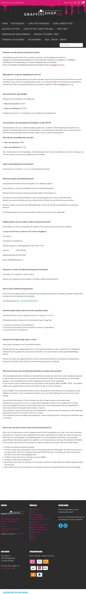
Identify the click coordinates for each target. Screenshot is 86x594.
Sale (32, 535)
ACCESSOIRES (35, 39)
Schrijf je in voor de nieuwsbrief (12, 3)
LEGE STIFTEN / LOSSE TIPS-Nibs (39, 29)
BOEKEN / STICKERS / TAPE (47, 34)
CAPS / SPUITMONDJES (39, 23)
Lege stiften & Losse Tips (39, 519)
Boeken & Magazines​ (38, 527)
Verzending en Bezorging (10, 519)
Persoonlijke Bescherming (40, 524)
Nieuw (33, 537)
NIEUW (54, 39)
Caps (32, 512)
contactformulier (7, 568)
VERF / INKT (63, 29)
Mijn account (70, 2)
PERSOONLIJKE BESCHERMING (17, 34)
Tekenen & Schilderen (39, 529)
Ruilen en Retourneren (9, 521)
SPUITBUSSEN (18, 23)
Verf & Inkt (35, 522)
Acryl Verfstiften (37, 515)
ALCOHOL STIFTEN (12, 29)
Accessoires (35, 532)
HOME (5, 23)
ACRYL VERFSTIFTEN (64, 23)
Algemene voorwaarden (9, 529)
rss (55, 590)
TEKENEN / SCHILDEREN (14, 39)
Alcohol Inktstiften (37, 517)
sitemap (51, 590)
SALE (47, 39)
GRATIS (63, 39)
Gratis (33, 539)
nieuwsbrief (19, 534)
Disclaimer (4, 531)
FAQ (2, 524)
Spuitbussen (35, 510)
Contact (4, 526)
